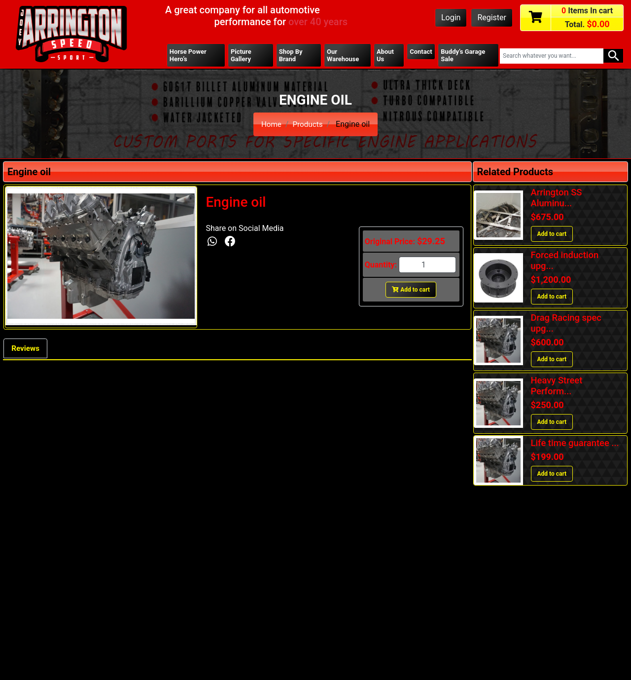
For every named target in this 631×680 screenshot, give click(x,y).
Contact (420, 52)
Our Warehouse (343, 56)
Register (491, 17)
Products (308, 125)
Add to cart (411, 290)
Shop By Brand (291, 56)
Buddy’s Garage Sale (464, 56)
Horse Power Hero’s (189, 56)
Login (450, 17)
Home (270, 125)
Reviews (26, 350)
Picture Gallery (241, 56)
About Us (385, 56)
